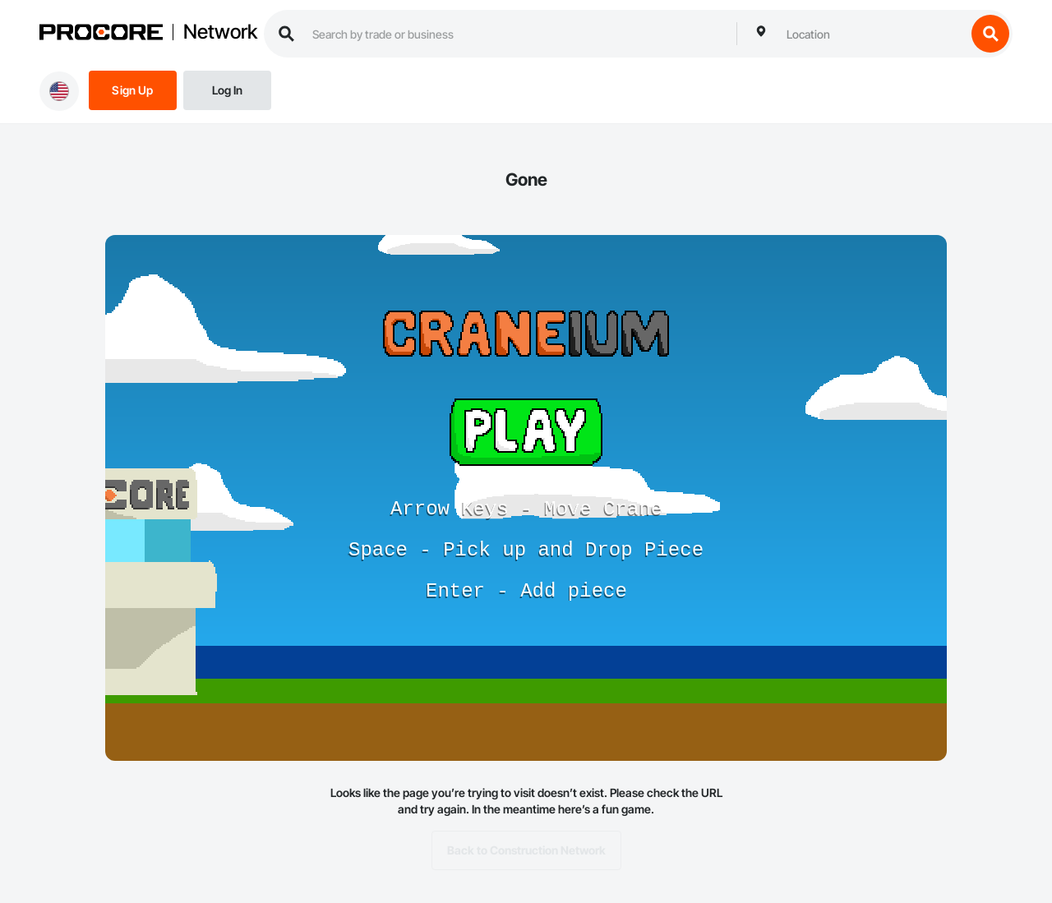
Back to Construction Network (526, 850)
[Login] (227, 89)
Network (220, 32)
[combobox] (872, 33)
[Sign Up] (133, 89)
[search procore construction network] (516, 33)
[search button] (990, 34)
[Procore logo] (101, 34)
